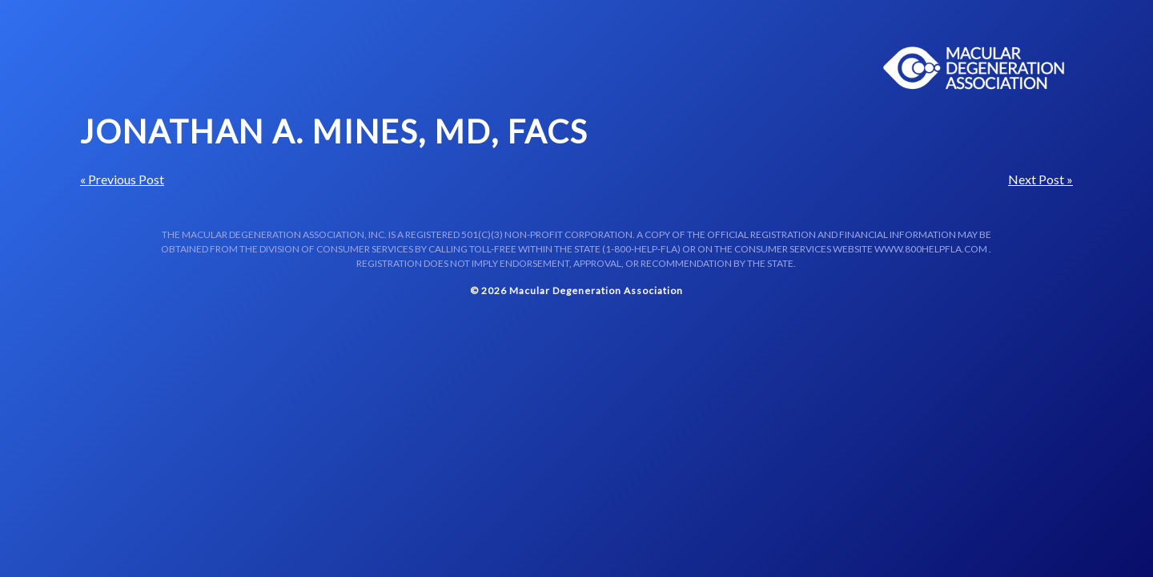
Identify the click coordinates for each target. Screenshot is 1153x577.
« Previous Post (122, 179)
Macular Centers (974, 68)
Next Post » (1040, 179)
